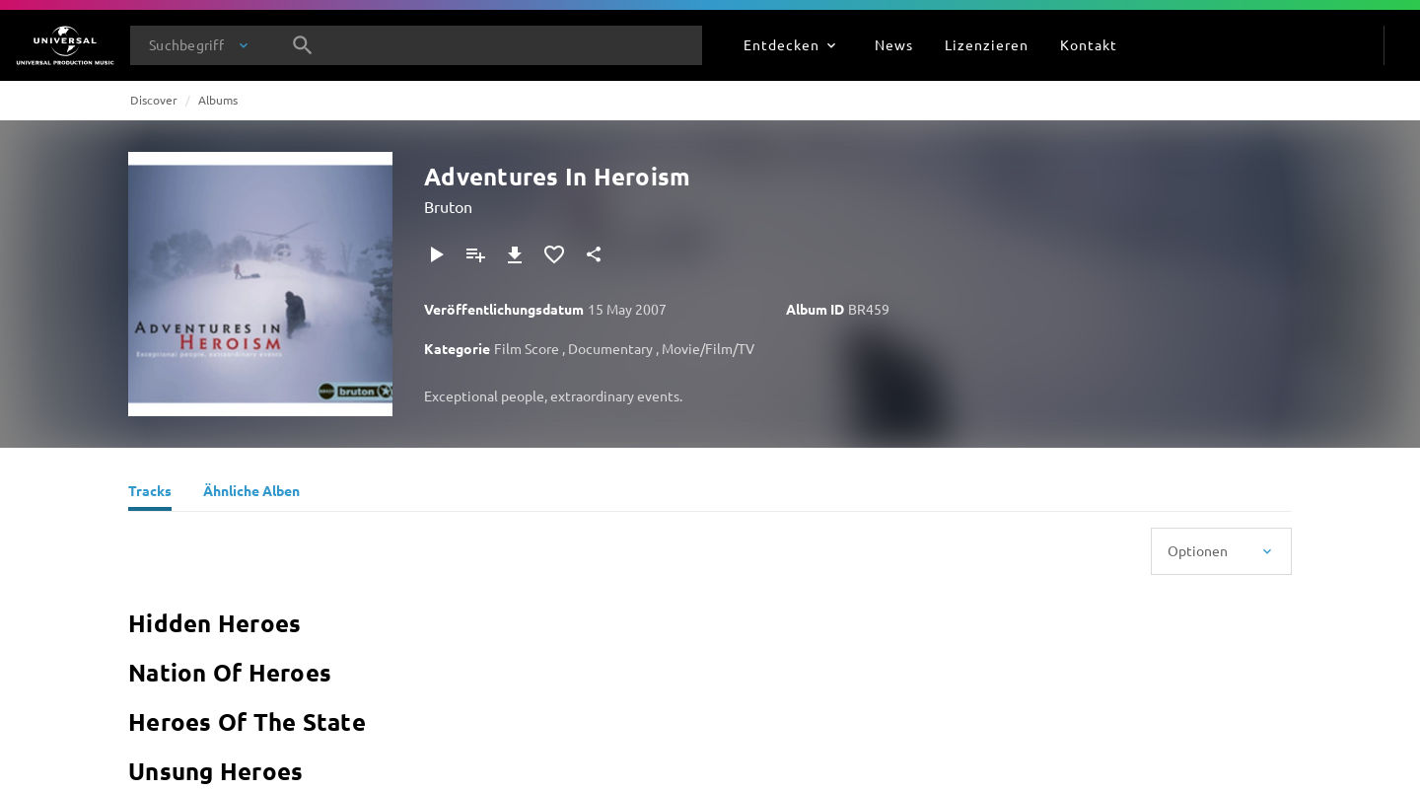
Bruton (448, 206)
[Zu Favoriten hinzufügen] (554, 254)
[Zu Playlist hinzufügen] (475, 254)
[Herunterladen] (515, 254)
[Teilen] (593, 254)
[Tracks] (150, 493)
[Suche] (302, 45)
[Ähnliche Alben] (251, 493)
